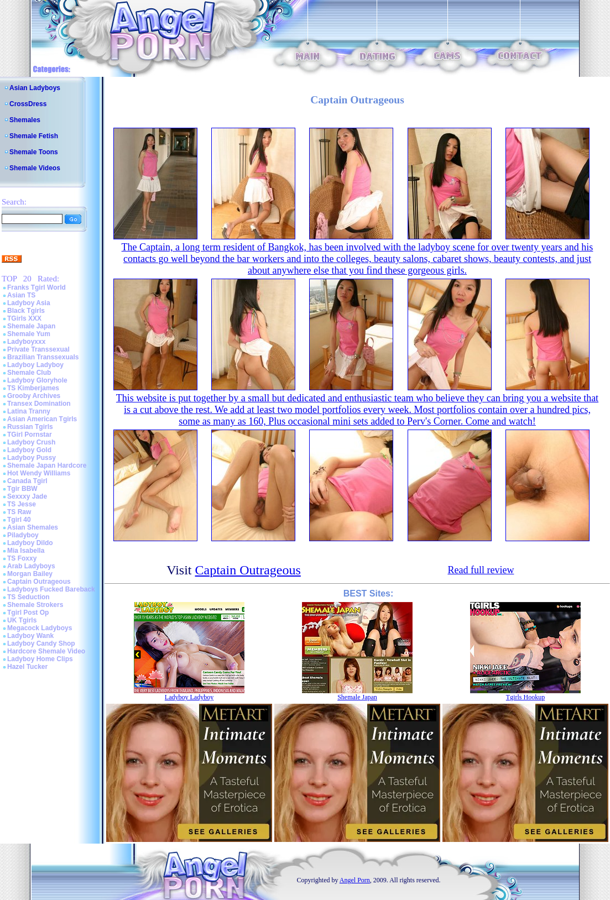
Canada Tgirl (27, 481)
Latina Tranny (28, 411)
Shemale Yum (28, 334)
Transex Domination (39, 403)
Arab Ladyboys (31, 566)
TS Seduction (28, 597)
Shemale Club (29, 372)
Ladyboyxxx (26, 342)
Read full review (480, 569)
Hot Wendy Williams (38, 473)
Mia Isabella (25, 550)
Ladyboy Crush (31, 442)
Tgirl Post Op (28, 612)
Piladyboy (23, 535)
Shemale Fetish (33, 136)
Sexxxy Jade (27, 496)
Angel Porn (355, 880)
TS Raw (19, 512)
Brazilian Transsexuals (43, 357)
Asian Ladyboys (34, 88)
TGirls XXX (24, 318)
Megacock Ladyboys (39, 628)
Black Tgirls (26, 311)
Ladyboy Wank (30, 636)
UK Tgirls (22, 620)
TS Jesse (21, 504)
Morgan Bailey (30, 574)
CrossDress (27, 104)
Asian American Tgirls (42, 419)
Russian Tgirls (30, 427)
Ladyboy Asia (28, 303)
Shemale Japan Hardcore (46, 465)
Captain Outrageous (39, 581)
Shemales (24, 120)
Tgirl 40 (19, 520)
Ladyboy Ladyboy (35, 365)
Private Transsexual (38, 349)
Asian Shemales (32, 527)
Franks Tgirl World (36, 287)
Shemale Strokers (35, 605)
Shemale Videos (34, 168)
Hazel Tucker (27, 667)
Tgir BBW (22, 489)
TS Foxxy (22, 558)
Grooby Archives (33, 396)
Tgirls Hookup (525, 697)
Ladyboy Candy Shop (41, 643)
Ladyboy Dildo (30, 543)
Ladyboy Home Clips (40, 659)
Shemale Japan (31, 326)
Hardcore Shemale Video (46, 651)
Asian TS (21, 295)
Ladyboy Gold (29, 450)
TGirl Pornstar (29, 434)
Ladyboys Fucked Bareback (51, 589)
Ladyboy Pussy (31, 458)
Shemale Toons (33, 152)
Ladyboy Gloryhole (37, 380)
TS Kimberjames (33, 388)
